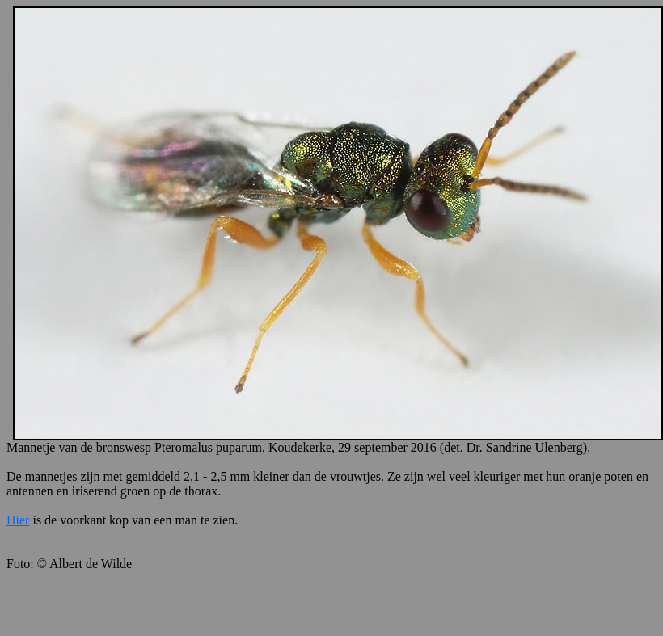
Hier (17, 520)
